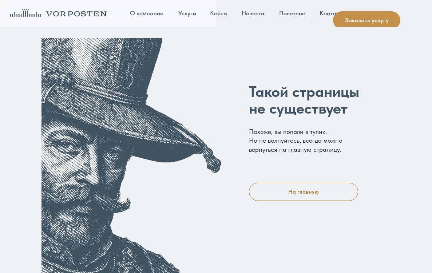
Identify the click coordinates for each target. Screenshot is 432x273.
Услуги (187, 13)
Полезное (292, 13)
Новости (253, 13)
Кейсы (218, 13)
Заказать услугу (367, 20)
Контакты (333, 13)
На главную (303, 191)
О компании (146, 13)
